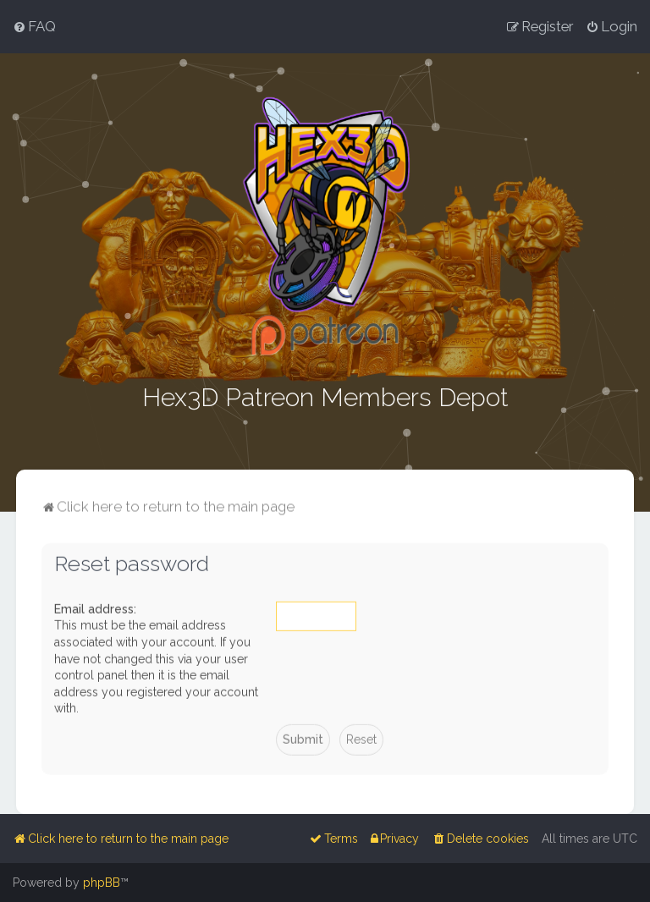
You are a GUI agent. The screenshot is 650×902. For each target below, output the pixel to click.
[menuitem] (34, 26)
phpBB (101, 882)
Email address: (95, 607)
